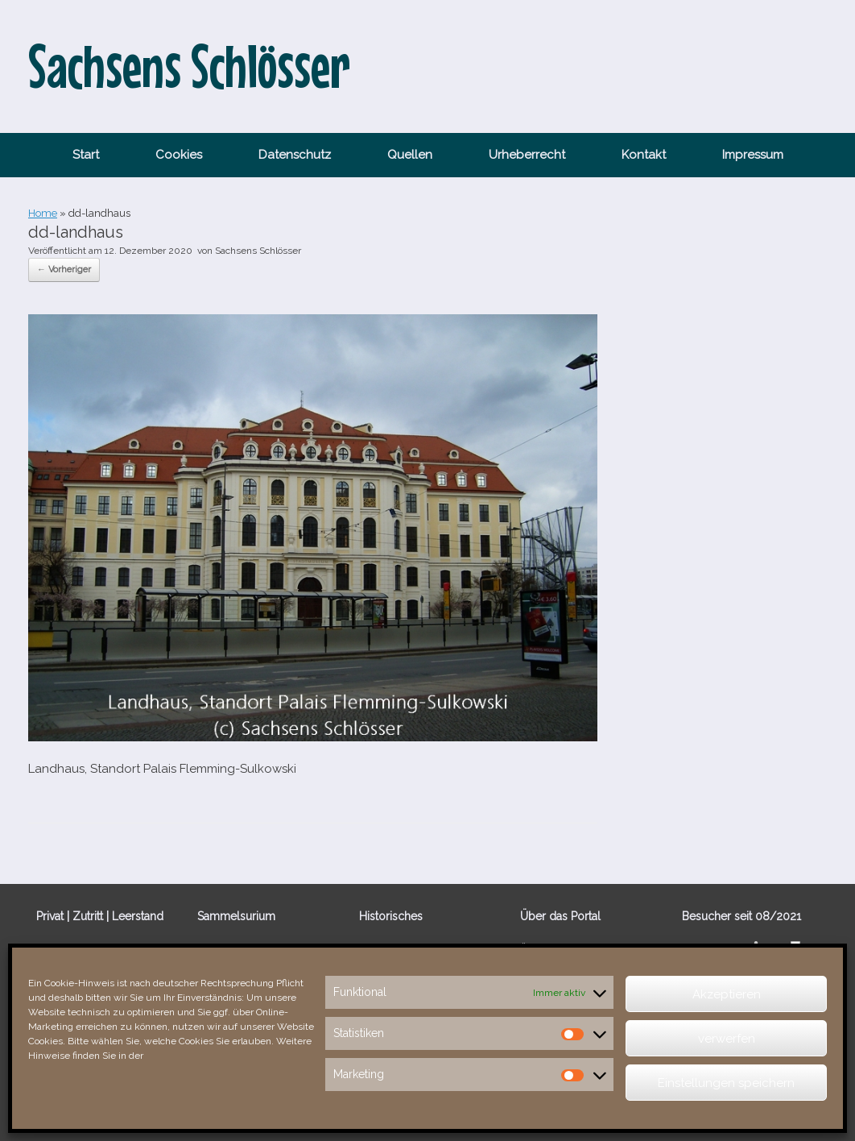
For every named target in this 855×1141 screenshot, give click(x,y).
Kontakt (644, 154)
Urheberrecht (527, 154)
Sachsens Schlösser (258, 250)
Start (85, 154)
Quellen (409, 154)
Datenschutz (294, 154)
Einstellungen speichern (726, 1083)
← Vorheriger (64, 269)
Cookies (178, 154)
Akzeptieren (726, 994)
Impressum (752, 154)
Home (42, 213)
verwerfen (726, 1038)
